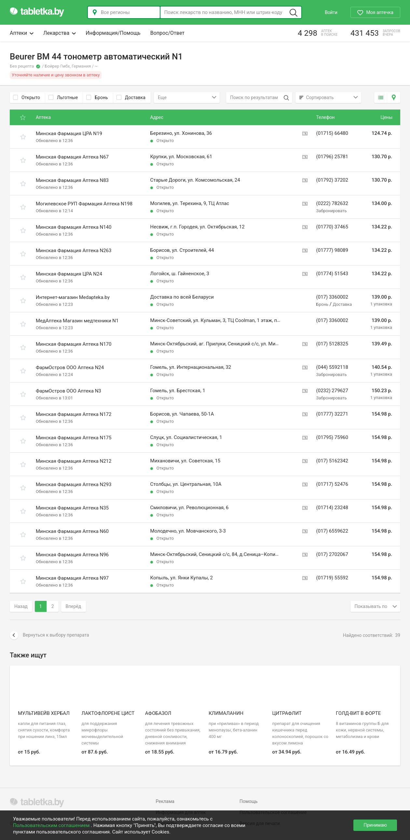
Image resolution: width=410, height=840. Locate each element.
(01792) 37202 (332, 180)
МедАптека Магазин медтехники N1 (77, 321)
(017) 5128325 (332, 344)
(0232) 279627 (332, 391)
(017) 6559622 (332, 531)
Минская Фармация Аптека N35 (72, 508)
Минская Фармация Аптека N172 (73, 414)
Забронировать (331, 210)
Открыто (26, 97)
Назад (21, 606)
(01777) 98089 (332, 250)
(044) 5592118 (332, 367)
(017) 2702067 (332, 554)
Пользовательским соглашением (52, 825)
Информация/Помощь (113, 33)
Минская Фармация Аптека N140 (73, 227)
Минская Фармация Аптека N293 (73, 484)
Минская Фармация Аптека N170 (73, 344)
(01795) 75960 (332, 437)
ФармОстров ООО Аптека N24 (70, 367)
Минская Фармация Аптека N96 (72, 555)
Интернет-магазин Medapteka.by (73, 297)
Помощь (248, 801)
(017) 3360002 (332, 297)
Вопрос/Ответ (167, 33)
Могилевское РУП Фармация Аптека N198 (84, 204)
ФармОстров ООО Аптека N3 (68, 391)
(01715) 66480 (332, 133)
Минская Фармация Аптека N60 (72, 531)
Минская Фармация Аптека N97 (72, 578)
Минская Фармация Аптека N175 (73, 438)
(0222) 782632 (332, 203)
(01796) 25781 (332, 157)
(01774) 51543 (332, 274)
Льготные (63, 97)
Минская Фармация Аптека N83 (72, 180)
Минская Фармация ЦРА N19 (69, 133)
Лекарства (59, 33)
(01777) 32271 (332, 414)
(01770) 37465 (332, 227)
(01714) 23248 (332, 507)
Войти (331, 12)
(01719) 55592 (332, 578)
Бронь (97, 97)
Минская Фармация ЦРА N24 (69, 274)
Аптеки (22, 33)
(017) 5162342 (332, 461)
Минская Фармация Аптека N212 (73, 461)
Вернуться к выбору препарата (49, 635)
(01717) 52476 (332, 484)
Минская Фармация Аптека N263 (73, 250)
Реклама (165, 801)
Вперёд (73, 606)
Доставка (130, 97)
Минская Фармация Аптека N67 (72, 157)
